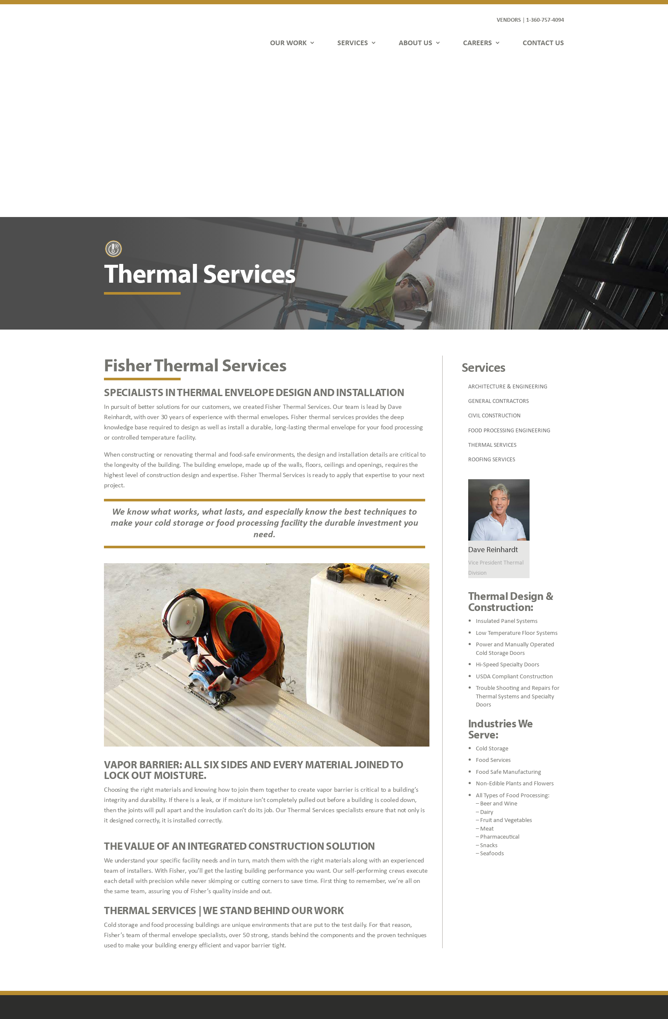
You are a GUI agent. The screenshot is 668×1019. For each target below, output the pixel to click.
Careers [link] (236, 934)
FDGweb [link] (513, 981)
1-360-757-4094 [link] (545, 19)
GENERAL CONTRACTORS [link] (498, 247)
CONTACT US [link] (543, 42)
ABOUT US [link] (415, 42)
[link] (139, 33)
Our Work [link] (238, 897)
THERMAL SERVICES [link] (492, 291)
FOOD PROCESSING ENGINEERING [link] (509, 276)
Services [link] (236, 910)
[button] (474, 963)
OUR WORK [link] (288, 42)
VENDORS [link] (509, 19)
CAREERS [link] (477, 42)
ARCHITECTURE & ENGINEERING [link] (507, 232)
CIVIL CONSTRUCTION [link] (494, 261)
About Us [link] (237, 922)
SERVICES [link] (352, 42)
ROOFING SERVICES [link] (491, 305)
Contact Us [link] (240, 946)
